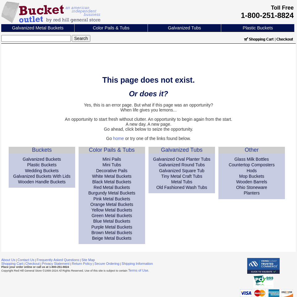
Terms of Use (138, 270)
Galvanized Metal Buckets (37, 27)
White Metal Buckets (111, 176)
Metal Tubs (181, 181)
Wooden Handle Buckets (42, 181)
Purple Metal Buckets (111, 227)
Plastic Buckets (258, 27)
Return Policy (82, 263)
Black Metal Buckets (111, 181)
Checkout (32, 263)
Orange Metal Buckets (111, 204)
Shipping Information (137, 263)
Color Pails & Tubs (111, 27)
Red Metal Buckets (112, 187)
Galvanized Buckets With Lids (42, 176)
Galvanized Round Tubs (182, 164)
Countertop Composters (252, 164)
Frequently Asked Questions (58, 260)
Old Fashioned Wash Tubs (181, 187)
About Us (8, 260)
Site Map (88, 260)
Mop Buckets (251, 176)
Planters (252, 192)
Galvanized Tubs (184, 27)
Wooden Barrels (251, 181)
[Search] (36, 38)
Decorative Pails (111, 170)
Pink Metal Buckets (111, 198)
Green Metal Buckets (112, 215)
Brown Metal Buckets (112, 232)
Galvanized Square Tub (181, 170)
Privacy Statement (56, 263)
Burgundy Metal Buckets (111, 192)
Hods (252, 170)
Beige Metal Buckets (111, 238)
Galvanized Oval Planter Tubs (181, 159)
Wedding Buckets (42, 170)
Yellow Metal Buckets (111, 209)
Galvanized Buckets (42, 159)
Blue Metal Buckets (111, 221)
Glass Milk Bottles (252, 159)
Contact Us (26, 260)
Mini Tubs (111, 164)
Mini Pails (111, 159)
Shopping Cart (12, 263)
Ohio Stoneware (251, 187)
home (118, 138)
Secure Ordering (106, 263)
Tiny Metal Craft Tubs (181, 176)
